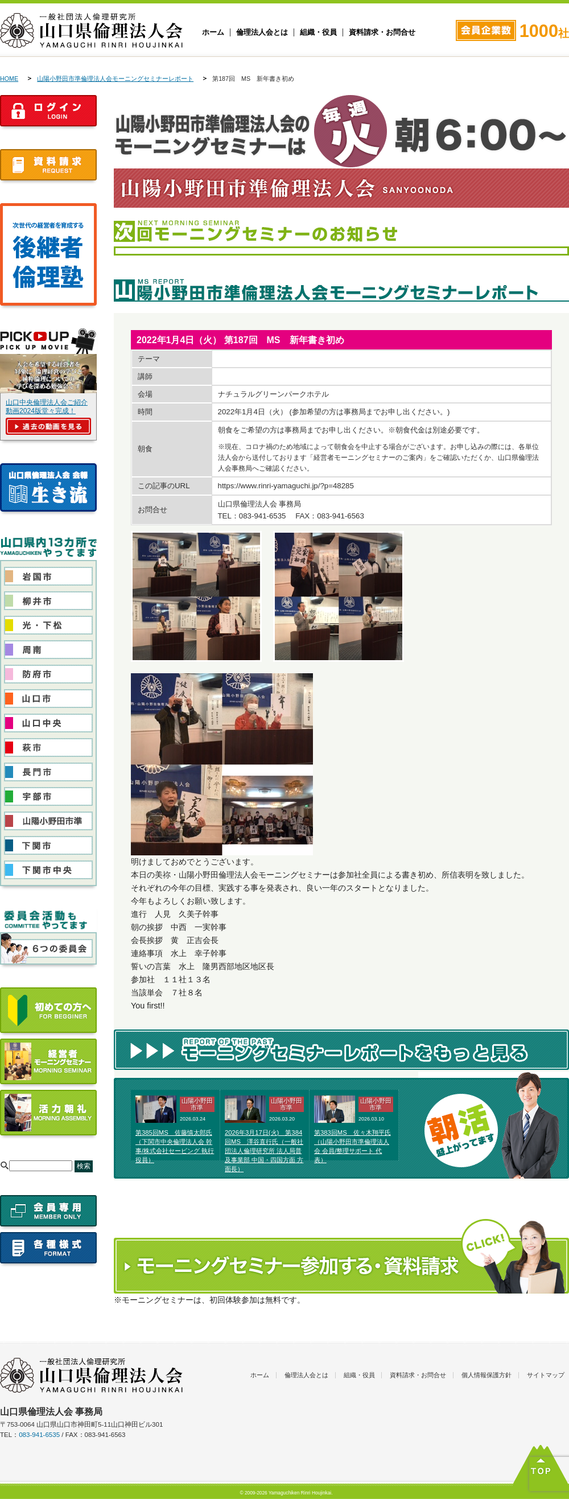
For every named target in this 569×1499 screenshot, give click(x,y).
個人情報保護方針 (486, 1375)
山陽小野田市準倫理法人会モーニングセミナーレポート (115, 78)
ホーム (213, 32)
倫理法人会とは (262, 32)
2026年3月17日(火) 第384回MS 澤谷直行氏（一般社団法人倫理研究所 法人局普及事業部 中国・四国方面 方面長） (264, 1150)
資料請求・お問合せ (382, 32)
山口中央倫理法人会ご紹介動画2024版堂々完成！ (47, 406)
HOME (9, 78)
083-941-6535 (39, 1434)
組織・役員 (318, 32)
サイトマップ (545, 1375)
